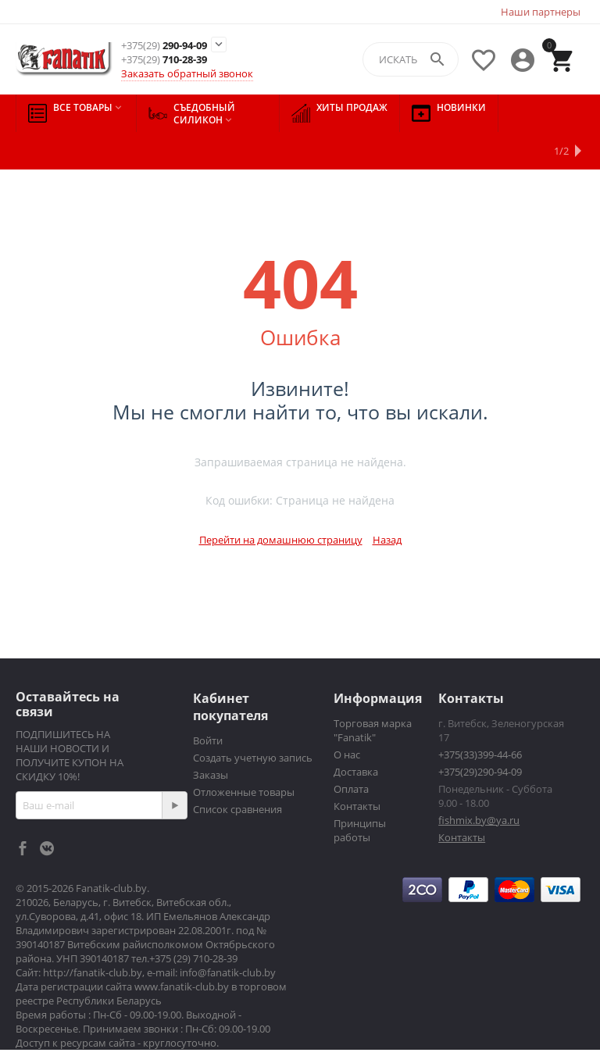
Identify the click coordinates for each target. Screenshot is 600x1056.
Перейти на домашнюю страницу (280, 502)
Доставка (356, 734)
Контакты (357, 769)
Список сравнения (237, 772)
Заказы (210, 737)
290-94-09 (164, 46)
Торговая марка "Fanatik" (373, 693)
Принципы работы (360, 793)
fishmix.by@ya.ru (479, 783)
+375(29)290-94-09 (480, 734)
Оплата (351, 751)
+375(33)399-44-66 (480, 717)
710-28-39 (164, 60)
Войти (208, 703)
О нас (347, 717)
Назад (387, 502)
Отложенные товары (244, 754)
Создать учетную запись (252, 720)
